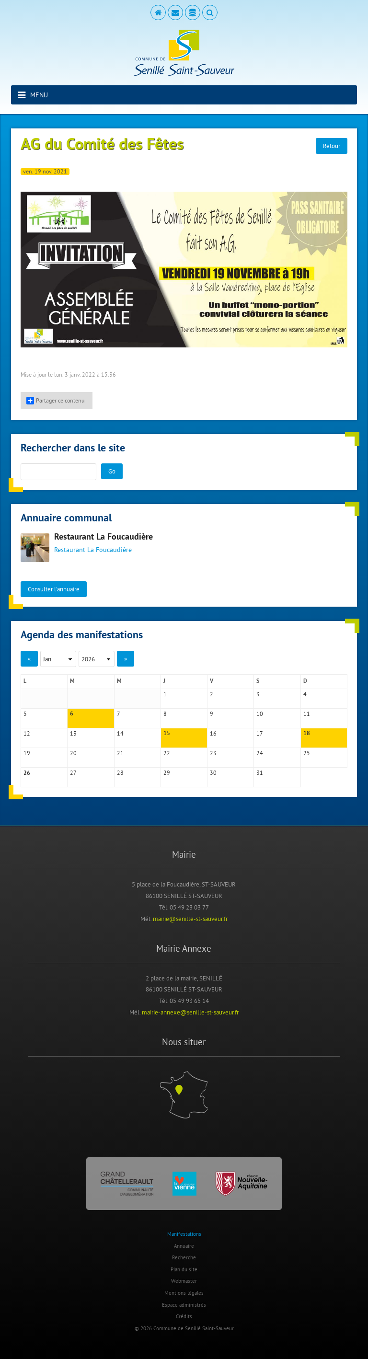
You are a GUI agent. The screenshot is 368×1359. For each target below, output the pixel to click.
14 (120, 733)
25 (306, 753)
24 (259, 753)
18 (306, 733)
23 (213, 753)
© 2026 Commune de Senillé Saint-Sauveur (184, 1328)
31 (259, 772)
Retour (331, 146)
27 (73, 772)
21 (120, 753)
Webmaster (184, 1281)
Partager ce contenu (55, 400)
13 (73, 733)
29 (166, 772)
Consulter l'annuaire (54, 589)
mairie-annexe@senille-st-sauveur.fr (190, 1012)
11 (306, 713)
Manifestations (184, 1234)
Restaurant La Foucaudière (103, 537)
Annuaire (184, 1246)
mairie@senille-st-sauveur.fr (190, 918)
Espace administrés (184, 1304)
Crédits (184, 1316)
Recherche (184, 1257)
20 (73, 753)
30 (213, 772)
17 (259, 733)
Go (111, 471)
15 (166, 733)
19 (26, 753)
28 (120, 772)
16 (213, 733)
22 (166, 753)
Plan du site (184, 1269)
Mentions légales (184, 1293)
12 (26, 733)
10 (259, 713)
